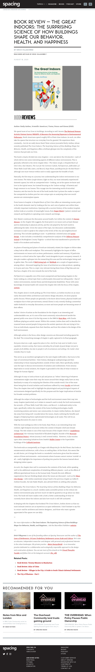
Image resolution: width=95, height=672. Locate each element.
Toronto (30, 649)
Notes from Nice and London (14, 616)
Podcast (70, 4)
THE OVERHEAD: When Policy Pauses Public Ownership (78, 618)
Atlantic (30, 664)
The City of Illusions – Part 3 (28, 574)
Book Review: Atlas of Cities (28, 566)
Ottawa (29, 662)
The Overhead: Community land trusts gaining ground (46, 618)
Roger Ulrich (59, 211)
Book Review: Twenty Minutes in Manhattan (34, 563)
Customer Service (68, 658)
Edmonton (30, 666)
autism (17, 288)
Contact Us (65, 668)
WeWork (53, 262)
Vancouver (31, 652)
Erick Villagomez (25, 50)
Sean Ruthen (10, 627)
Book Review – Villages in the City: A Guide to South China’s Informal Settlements (49, 570)
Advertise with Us (68, 662)
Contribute (66, 664)
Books (61, 4)
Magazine (52, 4)
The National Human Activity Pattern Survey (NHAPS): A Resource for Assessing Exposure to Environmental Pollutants (47, 134)
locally (67, 385)
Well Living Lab (40, 262)
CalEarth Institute (33, 442)
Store (78, 4)
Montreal (30, 660)
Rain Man (62, 318)
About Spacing (67, 660)
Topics (41, 4)
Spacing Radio (41, 630)
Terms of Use (66, 666)
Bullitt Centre (55, 439)
